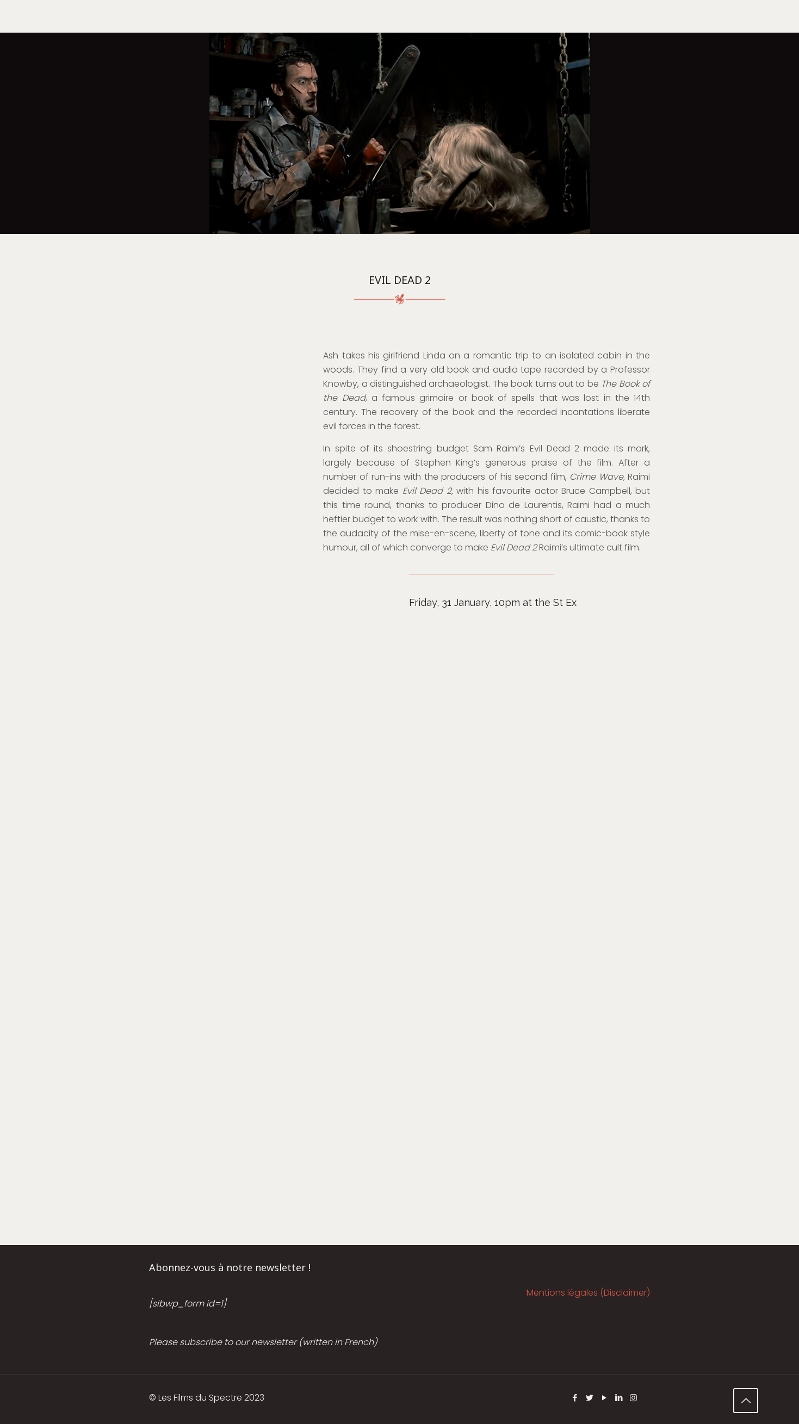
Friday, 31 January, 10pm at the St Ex (493, 602)
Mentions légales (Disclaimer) (588, 1292)
